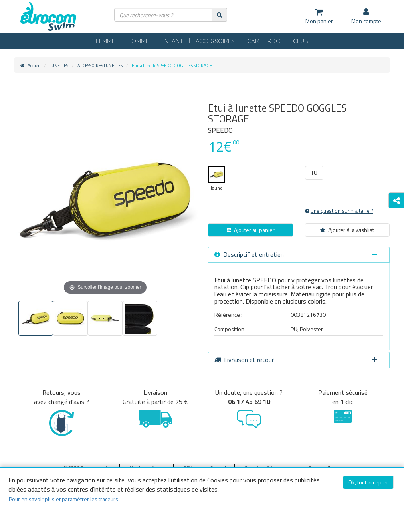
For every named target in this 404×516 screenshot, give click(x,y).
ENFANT (172, 41)
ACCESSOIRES (215, 41)
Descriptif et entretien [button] (295, 254)
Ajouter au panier (250, 230)
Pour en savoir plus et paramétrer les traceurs (63, 499)
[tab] (299, 255)
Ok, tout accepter (368, 482)
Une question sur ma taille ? (339, 211)
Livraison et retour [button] (295, 359)
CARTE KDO (264, 41)
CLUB (300, 41)
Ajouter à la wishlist (347, 230)
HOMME (138, 41)
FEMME (105, 41)
